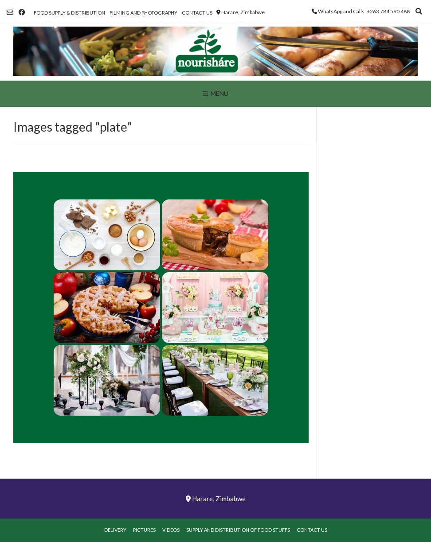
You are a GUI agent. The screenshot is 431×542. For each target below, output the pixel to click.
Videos (171, 530)
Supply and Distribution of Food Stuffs (238, 530)
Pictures (144, 530)
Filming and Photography (143, 13)
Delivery (115, 530)
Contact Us (197, 13)
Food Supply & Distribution (69, 13)
